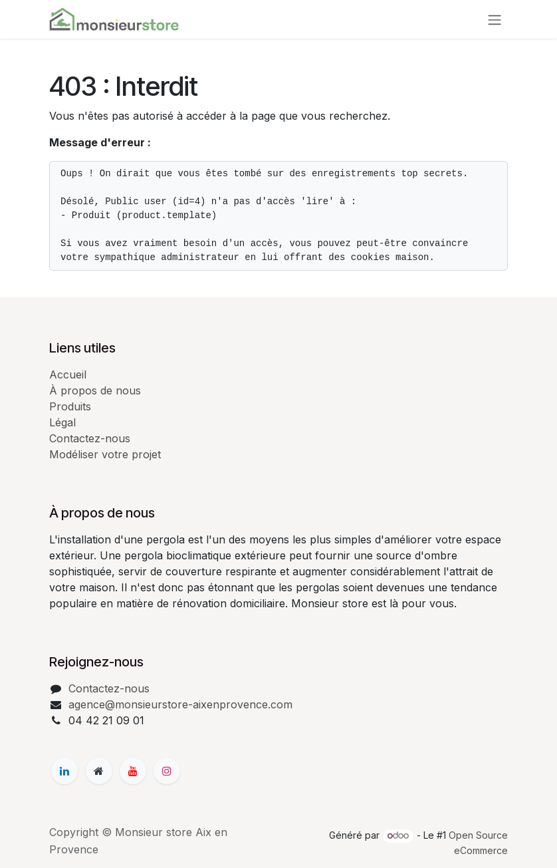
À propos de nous (95, 390)
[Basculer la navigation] (494, 19)
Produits (70, 406)
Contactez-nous (89, 438)
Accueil (67, 374)
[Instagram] (167, 771)
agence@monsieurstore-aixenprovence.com (180, 704)
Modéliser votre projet (105, 454)
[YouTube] (133, 771)
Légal (62, 422)
